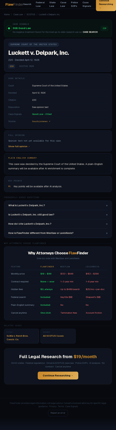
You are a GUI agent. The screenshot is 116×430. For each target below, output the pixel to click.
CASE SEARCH (90, 32)
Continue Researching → (58, 375)
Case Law (63, 4)
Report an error (58, 413)
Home (7, 14)
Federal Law (40, 4)
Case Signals (87, 4)
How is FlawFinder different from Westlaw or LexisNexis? (58, 233)
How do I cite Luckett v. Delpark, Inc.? (58, 224)
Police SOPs (74, 4)
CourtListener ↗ (41, 121)
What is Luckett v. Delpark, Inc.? (58, 205)
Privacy (52, 406)
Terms (61, 406)
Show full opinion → (19, 146)
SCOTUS (31, 14)
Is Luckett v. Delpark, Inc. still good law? (58, 215)
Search (27, 4)
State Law (52, 4)
